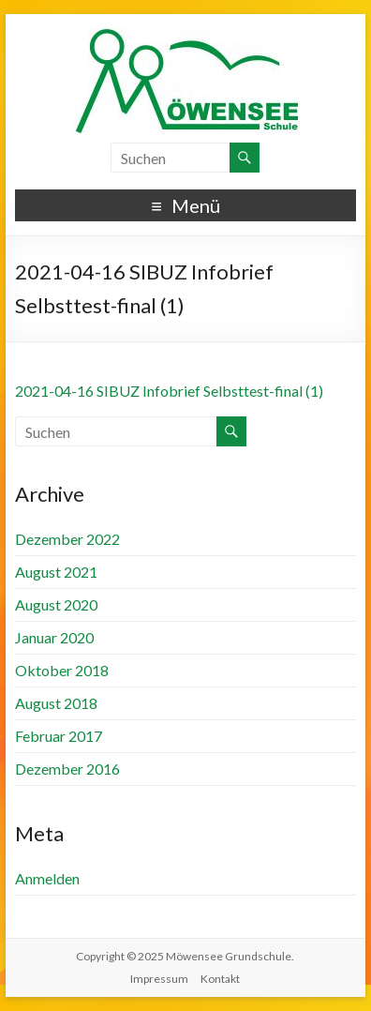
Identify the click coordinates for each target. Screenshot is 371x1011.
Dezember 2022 (67, 539)
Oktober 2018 (62, 670)
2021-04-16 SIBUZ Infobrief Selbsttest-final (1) (169, 391)
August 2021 (56, 572)
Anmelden (47, 878)
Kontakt (220, 979)
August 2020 (56, 604)
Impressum (159, 979)
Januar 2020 (54, 637)
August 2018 (56, 703)
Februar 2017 (58, 736)
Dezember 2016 (67, 768)
